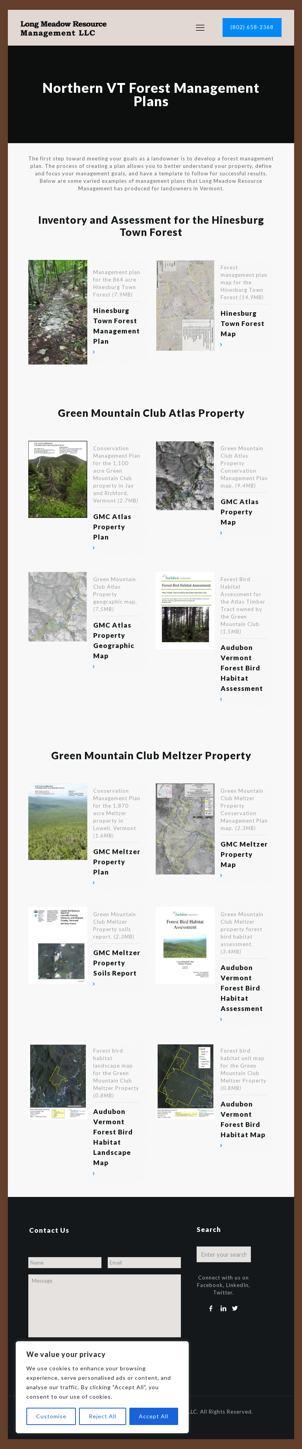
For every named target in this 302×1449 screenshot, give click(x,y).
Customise (51, 1416)
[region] (102, 1387)
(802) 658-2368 (252, 27)
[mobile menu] (200, 27)
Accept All (153, 1416)
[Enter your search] (224, 1254)
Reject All (102, 1416)
